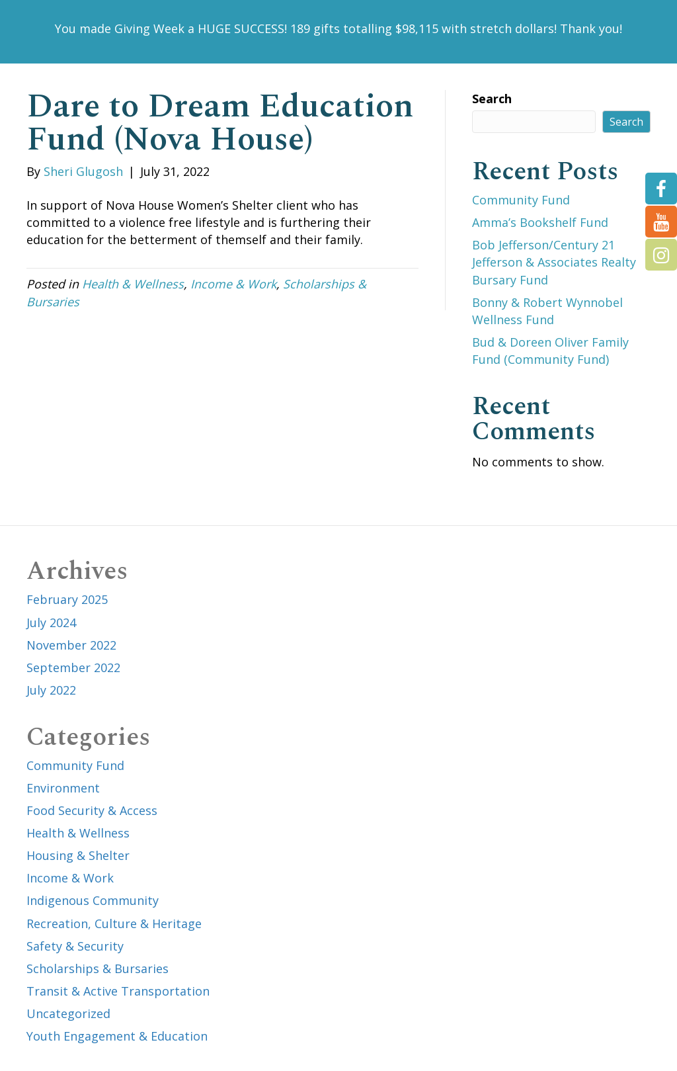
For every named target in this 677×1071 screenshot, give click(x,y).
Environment (63, 788)
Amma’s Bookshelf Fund (540, 222)
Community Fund (521, 200)
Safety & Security (75, 946)
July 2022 (51, 690)
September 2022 (73, 667)
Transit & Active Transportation (118, 991)
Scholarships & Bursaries (97, 968)
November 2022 (71, 645)
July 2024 (51, 622)
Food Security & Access (91, 810)
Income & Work (233, 284)
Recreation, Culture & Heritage (114, 923)
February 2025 (67, 599)
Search (492, 99)
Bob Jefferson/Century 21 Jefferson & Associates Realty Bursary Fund (554, 262)
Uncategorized (68, 1013)
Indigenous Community (92, 900)
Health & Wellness (133, 284)
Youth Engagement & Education (117, 1036)
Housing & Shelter (78, 855)
